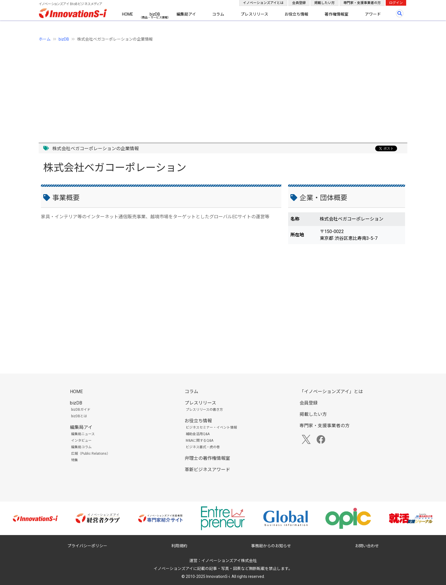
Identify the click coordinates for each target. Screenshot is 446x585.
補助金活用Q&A (198, 434)
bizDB (155, 14)
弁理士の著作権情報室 (207, 458)
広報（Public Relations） (90, 454)
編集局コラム (81, 447)
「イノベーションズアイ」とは (331, 391)
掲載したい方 (324, 3)
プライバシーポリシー (87, 546)
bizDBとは (79, 416)
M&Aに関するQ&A (199, 441)
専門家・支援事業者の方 (362, 3)
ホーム (45, 39)
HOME (127, 14)
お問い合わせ (367, 546)
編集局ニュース (83, 434)
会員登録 (299, 3)
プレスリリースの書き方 (204, 410)
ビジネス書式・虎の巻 (203, 447)
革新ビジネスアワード (207, 469)
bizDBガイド (80, 410)
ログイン (396, 3)
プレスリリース (254, 14)
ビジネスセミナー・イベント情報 (211, 427)
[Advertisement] (209, 89)
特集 (74, 460)
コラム (218, 14)
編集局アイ (186, 14)
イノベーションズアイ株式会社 (229, 560)
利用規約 (179, 546)
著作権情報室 (336, 14)
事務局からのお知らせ (271, 546)
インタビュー (81, 441)
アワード (373, 14)
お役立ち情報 (296, 14)
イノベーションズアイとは (263, 3)
